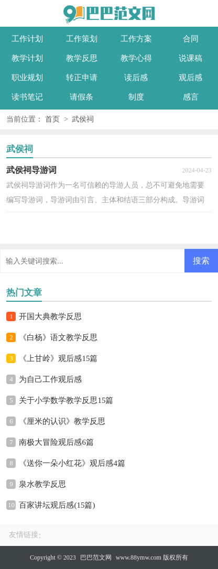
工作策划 (81, 39)
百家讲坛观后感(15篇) (57, 505)
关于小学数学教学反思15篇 (66, 400)
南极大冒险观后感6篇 (56, 442)
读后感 (136, 77)
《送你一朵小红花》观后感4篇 (72, 463)
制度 (136, 97)
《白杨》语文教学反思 (58, 337)
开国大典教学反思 (50, 316)
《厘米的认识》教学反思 (62, 421)
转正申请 (81, 77)
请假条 (81, 97)
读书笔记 (27, 97)
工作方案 (136, 39)
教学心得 (136, 58)
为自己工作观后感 (50, 379)
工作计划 (27, 39)
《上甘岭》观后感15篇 (58, 358)
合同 (191, 39)
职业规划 (27, 77)
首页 (52, 119)
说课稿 (190, 58)
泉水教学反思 (42, 484)
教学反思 (81, 58)
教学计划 (27, 58)
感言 (191, 97)
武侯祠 (83, 119)
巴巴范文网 (96, 557)
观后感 (190, 77)
